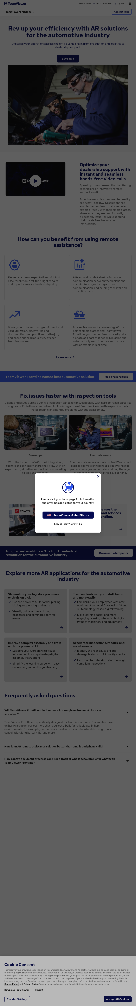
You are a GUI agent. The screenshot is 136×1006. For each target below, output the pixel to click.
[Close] (98, 476)
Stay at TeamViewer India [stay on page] (68, 523)
